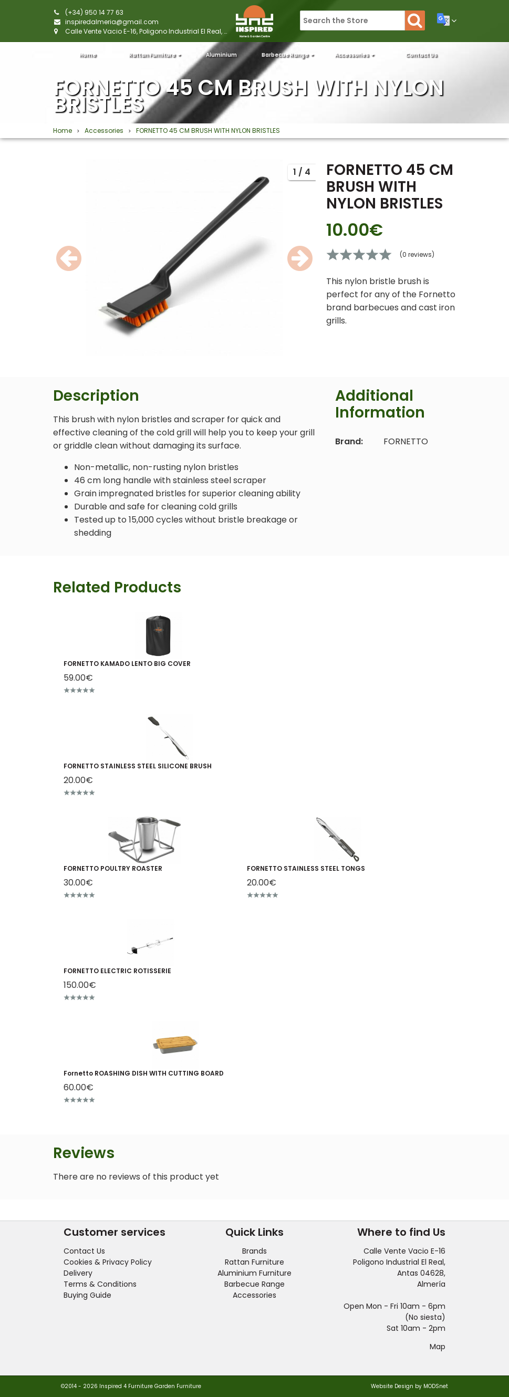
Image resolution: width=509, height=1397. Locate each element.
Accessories (354, 55)
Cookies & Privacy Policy (108, 1262)
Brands (254, 1251)
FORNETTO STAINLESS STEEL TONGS (306, 868)
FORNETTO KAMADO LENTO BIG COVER (127, 663)
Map (437, 1346)
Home (87, 55)
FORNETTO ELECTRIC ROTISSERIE (117, 970)
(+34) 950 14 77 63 (94, 12)
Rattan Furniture (155, 55)
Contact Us (421, 55)
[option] (184, 257)
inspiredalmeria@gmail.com (112, 21)
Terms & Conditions (100, 1284)
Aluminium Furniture (221, 58)
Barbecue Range (288, 55)
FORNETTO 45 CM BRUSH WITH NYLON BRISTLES (248, 96)
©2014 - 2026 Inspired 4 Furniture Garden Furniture (131, 1386)
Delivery (78, 1273)
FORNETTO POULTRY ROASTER (113, 868)
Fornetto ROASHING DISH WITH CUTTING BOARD (144, 1073)
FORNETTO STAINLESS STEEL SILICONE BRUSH (138, 766)
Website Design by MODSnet (409, 1386)
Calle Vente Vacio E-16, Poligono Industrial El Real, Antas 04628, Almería (179, 31)
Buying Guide (87, 1295)
